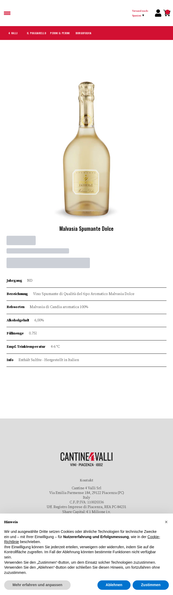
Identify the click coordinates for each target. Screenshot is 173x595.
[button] (166, 522)
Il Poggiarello (36, 33)
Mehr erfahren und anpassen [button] (37, 585)
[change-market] (142, 13)
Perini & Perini (60, 33)
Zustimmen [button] (150, 585)
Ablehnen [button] (114, 585)
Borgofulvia (83, 33)
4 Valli (13, 33)
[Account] (158, 13)
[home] (88, 13)
